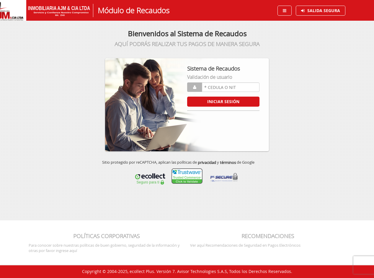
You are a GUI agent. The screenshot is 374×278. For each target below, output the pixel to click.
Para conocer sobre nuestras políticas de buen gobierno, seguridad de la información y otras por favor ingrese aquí (104, 248)
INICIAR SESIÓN (223, 101)
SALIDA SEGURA (323, 10)
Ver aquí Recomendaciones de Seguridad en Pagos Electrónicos (245, 245)
